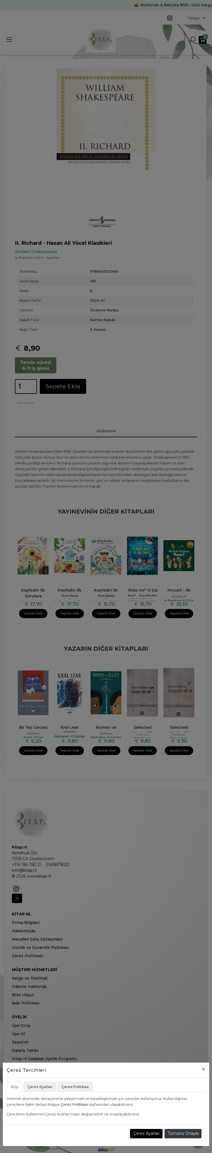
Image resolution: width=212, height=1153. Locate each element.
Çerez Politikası (74, 1104)
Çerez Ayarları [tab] (40, 1087)
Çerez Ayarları (146, 1133)
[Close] (203, 1069)
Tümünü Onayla (183, 1133)
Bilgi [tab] (14, 1087)
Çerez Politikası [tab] (75, 1087)
